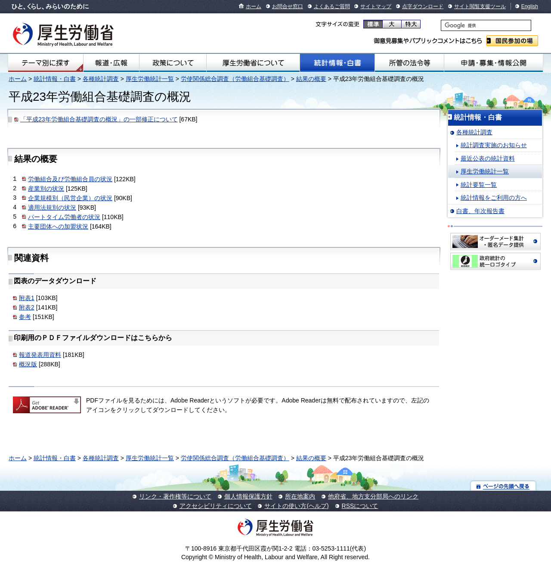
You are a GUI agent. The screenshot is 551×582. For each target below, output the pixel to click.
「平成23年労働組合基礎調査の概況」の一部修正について (99, 119)
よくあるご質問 (332, 6)
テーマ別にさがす (45, 63)
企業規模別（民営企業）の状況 (70, 198)
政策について (172, 63)
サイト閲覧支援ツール (480, 6)
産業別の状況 (46, 188)
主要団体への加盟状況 (58, 226)
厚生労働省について (253, 63)
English (529, 6)
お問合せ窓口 (287, 6)
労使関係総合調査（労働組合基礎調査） (235, 78)
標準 (373, 24)
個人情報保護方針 (248, 496)
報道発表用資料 (40, 354)
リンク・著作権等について (175, 496)
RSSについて (360, 505)
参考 (25, 316)
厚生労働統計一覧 (150, 78)
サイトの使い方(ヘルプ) (296, 505)
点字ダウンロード (422, 6)
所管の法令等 (409, 63)
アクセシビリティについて (216, 505)
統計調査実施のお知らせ (494, 145)
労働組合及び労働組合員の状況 (70, 179)
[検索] (486, 25)
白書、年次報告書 (480, 210)
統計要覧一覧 (479, 184)
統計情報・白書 (337, 63)
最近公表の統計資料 (488, 158)
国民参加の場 (512, 40)
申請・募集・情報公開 (493, 63)
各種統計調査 (101, 78)
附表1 (26, 297)
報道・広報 (111, 63)
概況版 (28, 364)
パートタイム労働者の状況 (64, 217)
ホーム (253, 6)
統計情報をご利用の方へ (494, 197)
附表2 (26, 307)
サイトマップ (375, 6)
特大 (411, 24)
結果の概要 (311, 78)
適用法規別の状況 (52, 207)
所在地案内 (300, 496)
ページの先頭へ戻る (503, 486)
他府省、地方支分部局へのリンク (373, 496)
